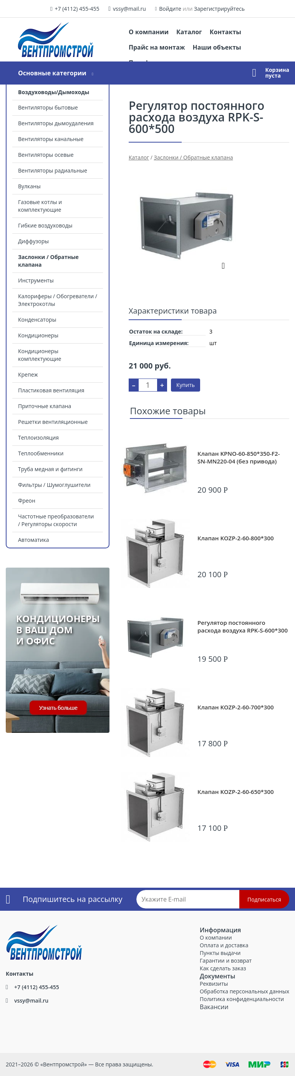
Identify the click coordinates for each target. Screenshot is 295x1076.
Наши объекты (217, 47)
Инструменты (36, 280)
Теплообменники (40, 453)
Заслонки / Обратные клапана (48, 260)
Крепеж (28, 374)
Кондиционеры (38, 335)
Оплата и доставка (224, 945)
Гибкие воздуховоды (45, 225)
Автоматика (33, 539)
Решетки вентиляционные (53, 421)
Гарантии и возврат (226, 960)
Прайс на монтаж (157, 47)
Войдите (170, 8)
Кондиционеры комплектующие (39, 354)
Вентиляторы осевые (46, 154)
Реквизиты (214, 983)
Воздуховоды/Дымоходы (53, 92)
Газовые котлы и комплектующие (40, 205)
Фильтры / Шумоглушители (54, 484)
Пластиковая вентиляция (51, 390)
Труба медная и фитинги (50, 469)
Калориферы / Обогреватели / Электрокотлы (57, 299)
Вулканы (29, 186)
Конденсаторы (37, 319)
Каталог (189, 32)
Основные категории (52, 73)
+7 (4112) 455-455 (77, 8)
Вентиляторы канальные (50, 139)
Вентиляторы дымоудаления (56, 123)
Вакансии (214, 1007)
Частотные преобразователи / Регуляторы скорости (56, 520)
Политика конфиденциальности (242, 999)
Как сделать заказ (223, 968)
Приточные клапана (44, 406)
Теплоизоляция (38, 437)
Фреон (26, 500)
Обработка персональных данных (244, 991)
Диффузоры (33, 241)
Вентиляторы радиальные (52, 170)
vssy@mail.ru (129, 8)
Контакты (225, 32)
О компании (149, 32)
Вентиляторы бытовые (48, 107)
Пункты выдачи (220, 952)
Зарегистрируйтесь (219, 8)
